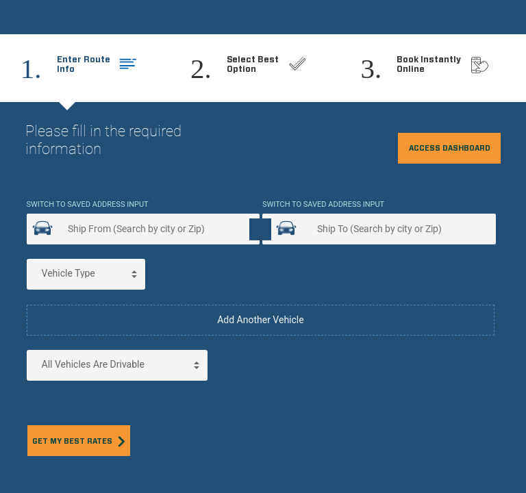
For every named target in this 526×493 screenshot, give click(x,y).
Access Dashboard (449, 148)
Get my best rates (78, 441)
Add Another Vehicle (260, 319)
